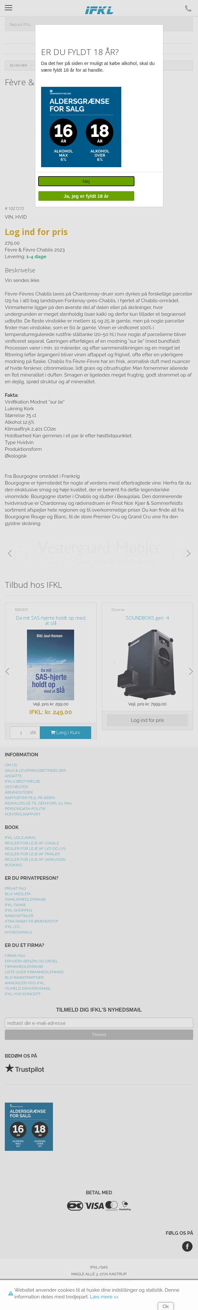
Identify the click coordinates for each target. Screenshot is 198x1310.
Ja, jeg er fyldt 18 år (86, 196)
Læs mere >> (104, 1297)
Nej (86, 181)
